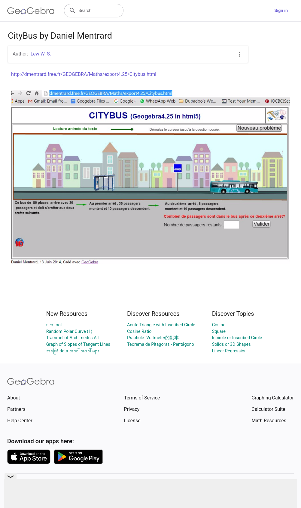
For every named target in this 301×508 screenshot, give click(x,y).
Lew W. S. (41, 54)
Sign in (281, 10)
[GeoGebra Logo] (30, 10)
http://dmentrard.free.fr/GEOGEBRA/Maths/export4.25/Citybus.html (83, 74)
